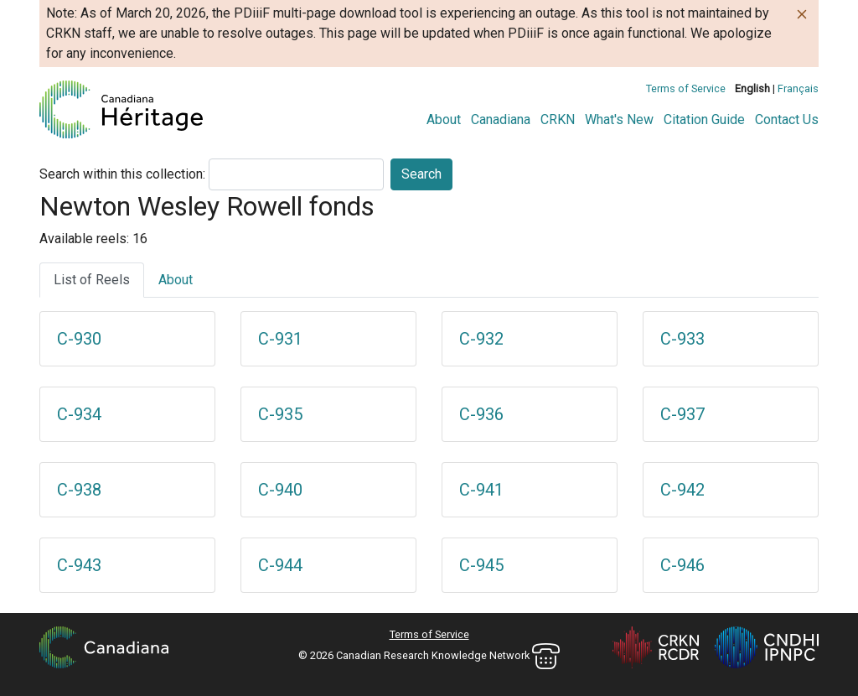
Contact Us (787, 119)
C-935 (280, 414)
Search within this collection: (122, 174)
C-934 (79, 414)
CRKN (557, 119)
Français (798, 88)
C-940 (280, 490)
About (443, 119)
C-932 (481, 339)
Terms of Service (686, 88)
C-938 (79, 490)
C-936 (481, 414)
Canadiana (500, 119)
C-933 (682, 339)
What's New (619, 119)
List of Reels (92, 280)
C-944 (280, 565)
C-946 (682, 565)
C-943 (79, 565)
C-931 (280, 339)
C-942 (682, 490)
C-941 (481, 490)
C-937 (682, 414)
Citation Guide (704, 119)
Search (421, 174)
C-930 (79, 339)
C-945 (481, 565)
